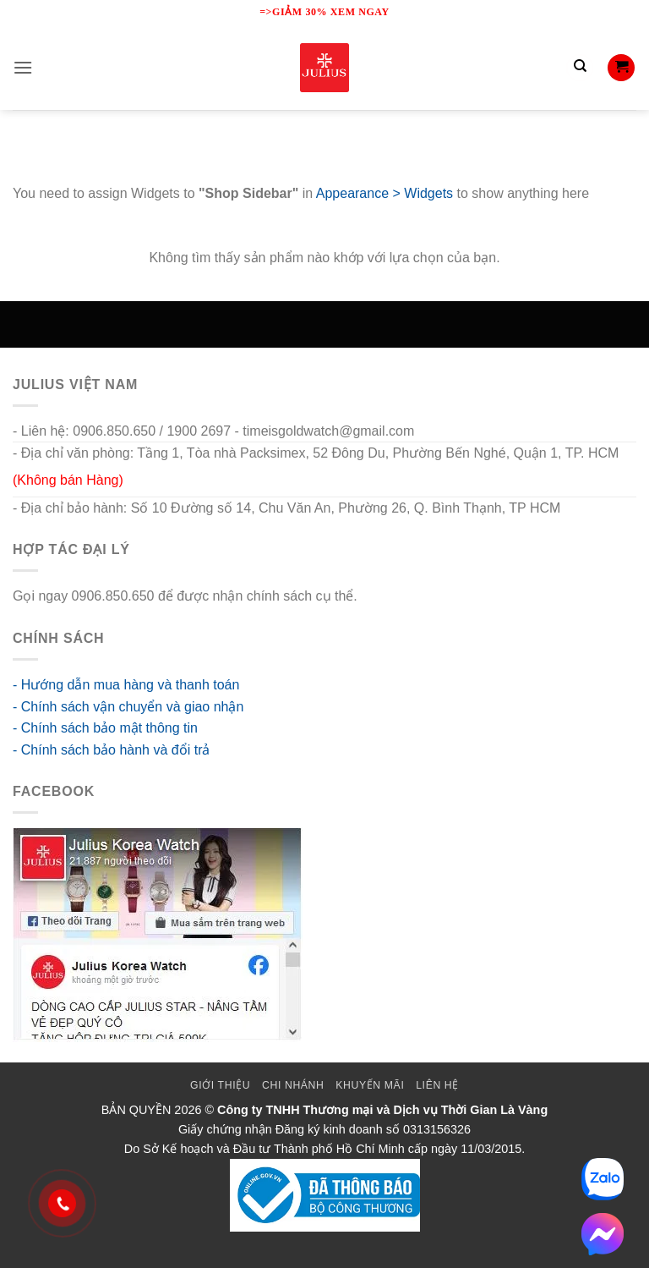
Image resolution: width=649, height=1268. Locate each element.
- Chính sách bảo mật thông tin (105, 728)
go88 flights (395, 596)
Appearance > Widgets (384, 193)
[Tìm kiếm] (579, 67)
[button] (23, 67)
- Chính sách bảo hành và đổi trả (111, 750)
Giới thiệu (220, 1085)
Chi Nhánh (293, 1085)
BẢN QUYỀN (136, 1110)
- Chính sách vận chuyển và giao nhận (128, 707)
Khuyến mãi (369, 1085)
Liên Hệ (437, 1085)
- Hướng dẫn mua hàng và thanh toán (126, 685)
